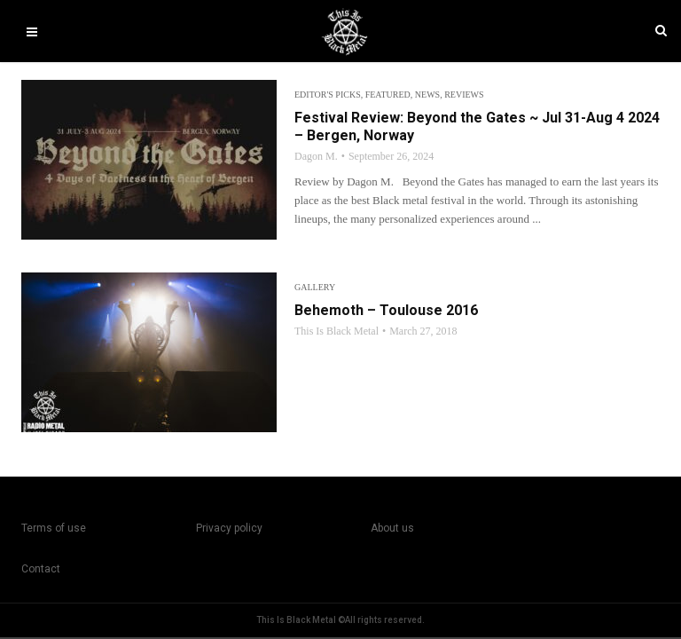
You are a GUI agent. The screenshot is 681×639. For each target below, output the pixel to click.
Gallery (314, 287)
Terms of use (53, 528)
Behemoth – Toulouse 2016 (386, 310)
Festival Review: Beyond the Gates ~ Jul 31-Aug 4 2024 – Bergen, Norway (477, 126)
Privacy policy (229, 528)
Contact (40, 569)
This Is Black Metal (336, 331)
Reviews (463, 94)
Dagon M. (316, 156)
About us (392, 528)
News (427, 94)
